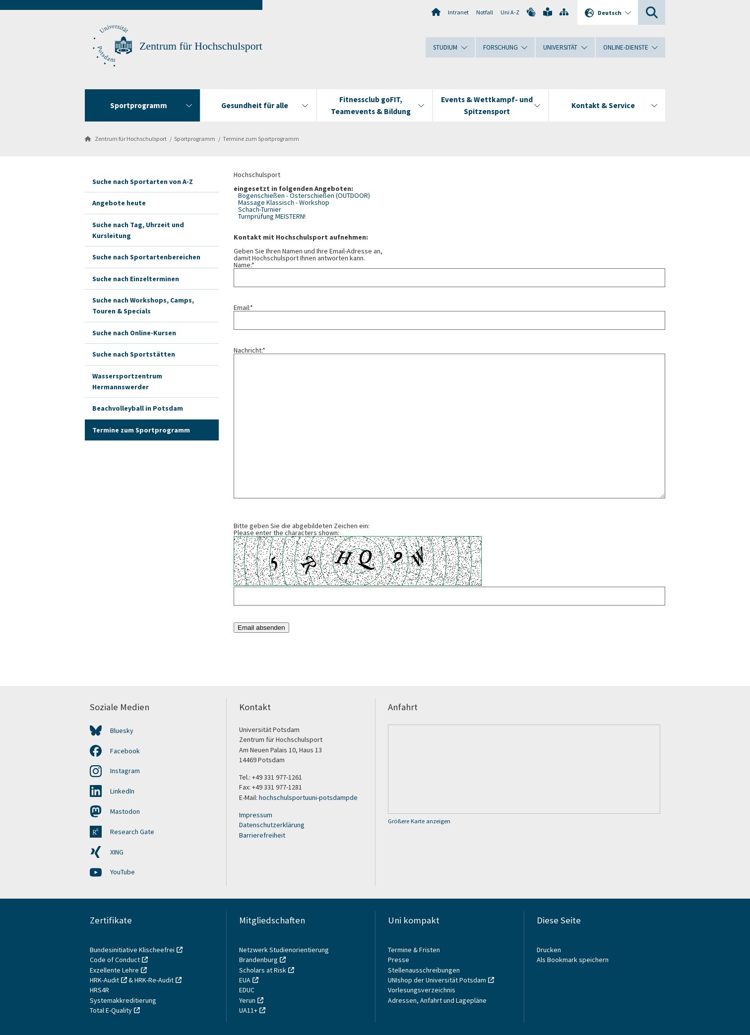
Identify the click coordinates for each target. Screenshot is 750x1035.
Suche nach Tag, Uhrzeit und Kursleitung (138, 230)
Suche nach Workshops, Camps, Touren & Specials (143, 305)
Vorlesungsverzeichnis (422, 989)
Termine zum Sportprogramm (261, 138)
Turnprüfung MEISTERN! (272, 216)
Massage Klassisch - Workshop (283, 202)
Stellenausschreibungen (424, 970)
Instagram (125, 770)
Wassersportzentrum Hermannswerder (127, 381)
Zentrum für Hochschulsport (200, 46)
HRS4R (99, 989)
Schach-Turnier (259, 209)
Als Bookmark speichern (573, 959)
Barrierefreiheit (262, 835)
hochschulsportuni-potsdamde (308, 797)
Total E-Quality (111, 1010)
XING (117, 852)
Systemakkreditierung (123, 1000)
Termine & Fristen (414, 949)
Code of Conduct (115, 959)
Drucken (549, 949)
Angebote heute (119, 202)
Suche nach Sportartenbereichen (146, 256)
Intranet (458, 12)
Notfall (484, 12)
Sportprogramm (194, 138)
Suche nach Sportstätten (133, 354)
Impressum (255, 814)
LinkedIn (122, 791)
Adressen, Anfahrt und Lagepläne (437, 1000)
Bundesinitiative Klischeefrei (132, 949)
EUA (244, 979)
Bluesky (121, 730)
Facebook (125, 750)
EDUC (246, 989)
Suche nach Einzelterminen (135, 278)
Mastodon (125, 811)
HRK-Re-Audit (154, 979)
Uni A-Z (509, 12)
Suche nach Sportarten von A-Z (142, 181)
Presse (399, 959)
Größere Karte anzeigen (419, 821)
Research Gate (132, 831)
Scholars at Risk (262, 970)
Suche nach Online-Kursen (134, 332)
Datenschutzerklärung (272, 824)
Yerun (247, 1000)
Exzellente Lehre (114, 970)
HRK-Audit (104, 979)
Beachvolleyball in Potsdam (137, 408)
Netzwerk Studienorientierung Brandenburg (284, 954)
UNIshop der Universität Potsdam (437, 979)
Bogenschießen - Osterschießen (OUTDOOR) (304, 195)
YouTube (122, 871)
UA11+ (248, 1010)
